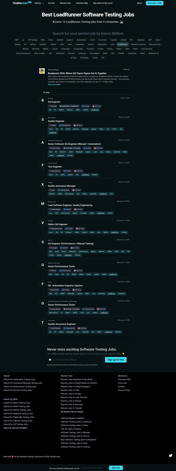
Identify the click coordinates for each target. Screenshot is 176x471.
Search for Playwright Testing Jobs (19, 417)
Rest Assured (69, 194)
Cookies (121, 386)
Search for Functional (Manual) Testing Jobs (23, 383)
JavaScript (116, 152)
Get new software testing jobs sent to (64, 468)
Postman (70, 155)
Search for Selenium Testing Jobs (18, 413)
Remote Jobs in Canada (71, 408)
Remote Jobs (65, 3)
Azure (51, 129)
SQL (121, 129)
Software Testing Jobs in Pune (74, 443)
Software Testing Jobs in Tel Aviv (75, 436)
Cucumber (83, 213)
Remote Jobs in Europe (71, 394)
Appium (61, 110)
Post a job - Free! (155, 3)
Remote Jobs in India (70, 390)
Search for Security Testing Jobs (18, 390)
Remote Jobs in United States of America (79, 383)
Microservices (83, 251)
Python (115, 129)
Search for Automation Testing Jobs (19, 379)
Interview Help (82, 3)
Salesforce (121, 293)
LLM (111, 194)
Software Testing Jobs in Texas (74, 425)
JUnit (95, 152)
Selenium (70, 110)
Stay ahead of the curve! (103, 3)
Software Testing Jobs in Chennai (75, 447)
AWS (50, 152)
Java (108, 129)
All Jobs (51, 3)
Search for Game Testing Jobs (17, 403)
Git (55, 110)
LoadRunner (95, 110)
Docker (64, 251)
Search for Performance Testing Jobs (20, 386)
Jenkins (51, 155)
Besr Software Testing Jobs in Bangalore (78, 440)
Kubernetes (72, 251)
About (139, 3)
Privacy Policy (124, 390)
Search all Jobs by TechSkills (15, 428)
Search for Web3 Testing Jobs (17, 406)
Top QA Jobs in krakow (71, 429)
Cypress (85, 110)
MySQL (99, 332)
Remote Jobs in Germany (72, 404)
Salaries (38, 3)
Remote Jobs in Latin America (74, 397)
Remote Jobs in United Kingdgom (75, 386)
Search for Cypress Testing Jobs (18, 421)
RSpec (101, 129)
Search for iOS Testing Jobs (16, 424)
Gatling (59, 255)
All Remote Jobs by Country (72, 412)
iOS (50, 110)
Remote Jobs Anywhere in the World (76, 379)
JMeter (78, 110)
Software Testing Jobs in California (76, 422)
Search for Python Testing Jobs (17, 410)
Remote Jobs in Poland (71, 401)
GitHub (68, 129)
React (124, 152)
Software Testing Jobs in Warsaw (75, 432)
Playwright (85, 129)
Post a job (122, 383)
